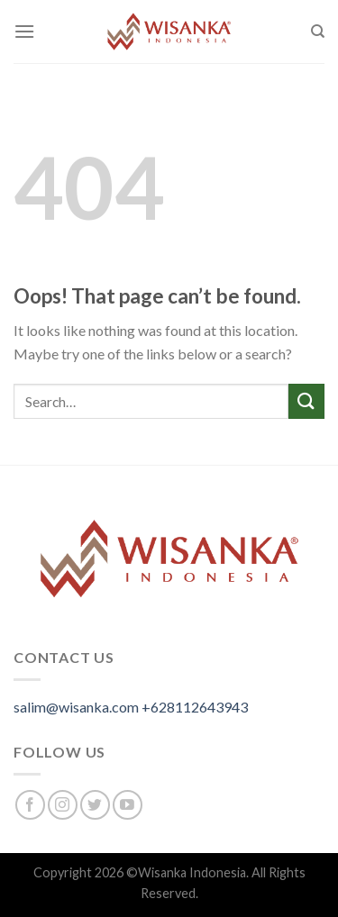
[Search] (317, 31)
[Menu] (24, 31)
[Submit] (306, 401)
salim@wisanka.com (76, 706)
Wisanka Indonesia (192, 872)
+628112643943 (195, 706)
